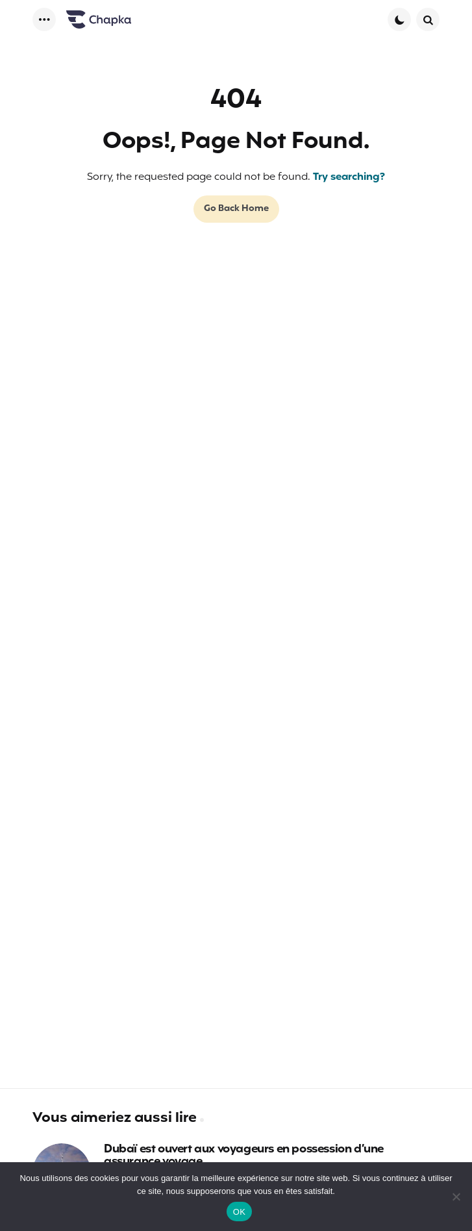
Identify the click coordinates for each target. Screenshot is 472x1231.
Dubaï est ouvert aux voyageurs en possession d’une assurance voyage (244, 1156)
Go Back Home (236, 209)
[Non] (455, 1196)
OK (239, 1212)
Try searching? (349, 177)
